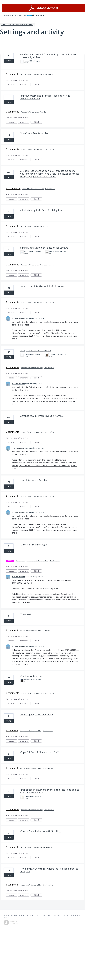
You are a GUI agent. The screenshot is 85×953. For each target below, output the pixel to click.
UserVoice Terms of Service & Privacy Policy (41, 915)
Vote (9, 61)
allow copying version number (36, 714)
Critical (38, 84)
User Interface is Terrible (33, 480)
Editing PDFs (47, 631)
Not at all (12, 84)
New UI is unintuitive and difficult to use (42, 286)
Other (46, 112)
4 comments (12, 496)
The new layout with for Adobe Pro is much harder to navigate (49, 870)
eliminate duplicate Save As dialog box (41, 210)
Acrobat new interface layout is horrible (42, 415)
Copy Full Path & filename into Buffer (40, 752)
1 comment (12, 630)
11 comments (13, 188)
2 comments (12, 302)
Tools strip (26, 614)
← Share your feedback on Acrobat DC (17, 25)
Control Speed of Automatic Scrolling (40, 831)
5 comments (12, 431)
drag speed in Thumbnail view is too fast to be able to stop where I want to (49, 791)
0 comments (12, 74)
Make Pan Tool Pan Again (34, 544)
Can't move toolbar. (31, 676)
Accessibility (48, 847)
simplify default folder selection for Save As (44, 247)
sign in (29, 15)
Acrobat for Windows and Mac (31, 74)
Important (24, 84)
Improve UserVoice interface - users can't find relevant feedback (45, 97)
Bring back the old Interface (35, 350)
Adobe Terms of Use (63, 915)
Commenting (48, 74)
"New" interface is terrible (34, 133)
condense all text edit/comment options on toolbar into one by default (48, 56)
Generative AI (50, 189)
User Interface (49, 149)
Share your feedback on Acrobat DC (15, 915)
